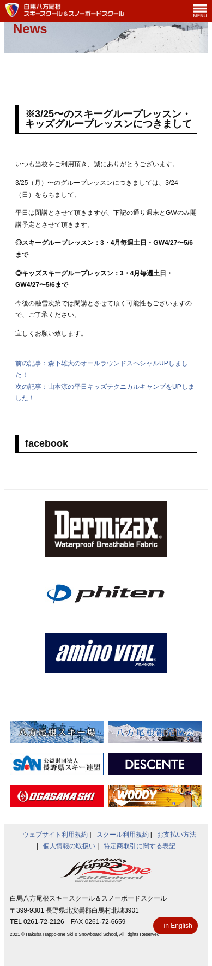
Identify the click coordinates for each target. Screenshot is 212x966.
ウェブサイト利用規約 (55, 834)
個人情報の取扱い (69, 846)
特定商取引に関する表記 (139, 846)
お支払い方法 (176, 834)
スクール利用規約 (122, 834)
